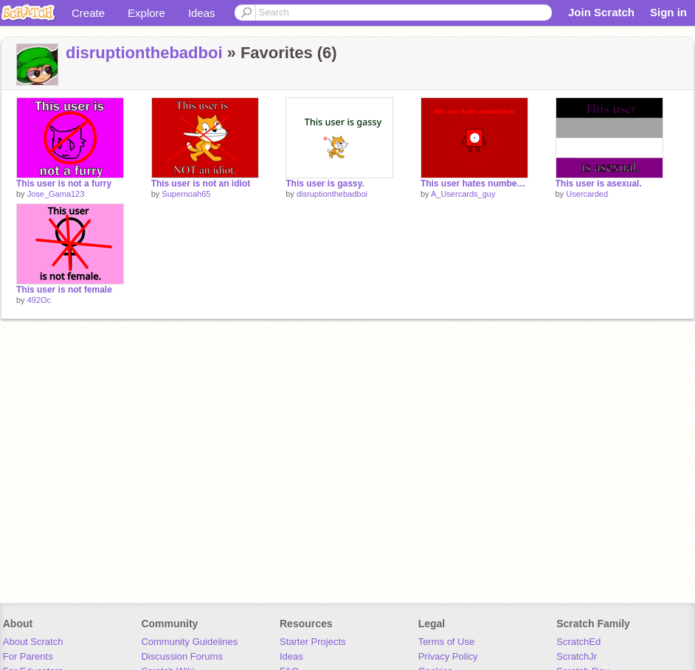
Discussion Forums (182, 656)
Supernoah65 (186, 193)
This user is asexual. (599, 183)
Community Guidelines (189, 641)
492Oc (39, 300)
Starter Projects (313, 641)
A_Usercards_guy (463, 193)
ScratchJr (576, 656)
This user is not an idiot (201, 183)
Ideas (201, 13)
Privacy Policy (448, 656)
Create (88, 13)
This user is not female (64, 290)
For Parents (28, 656)
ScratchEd (578, 641)
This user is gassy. (325, 183)
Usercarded (587, 193)
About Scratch (33, 641)
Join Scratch (601, 12)
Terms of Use (446, 641)
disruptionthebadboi (144, 52)
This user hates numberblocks (474, 183)
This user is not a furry (63, 183)
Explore (146, 13)
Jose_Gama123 (56, 193)
